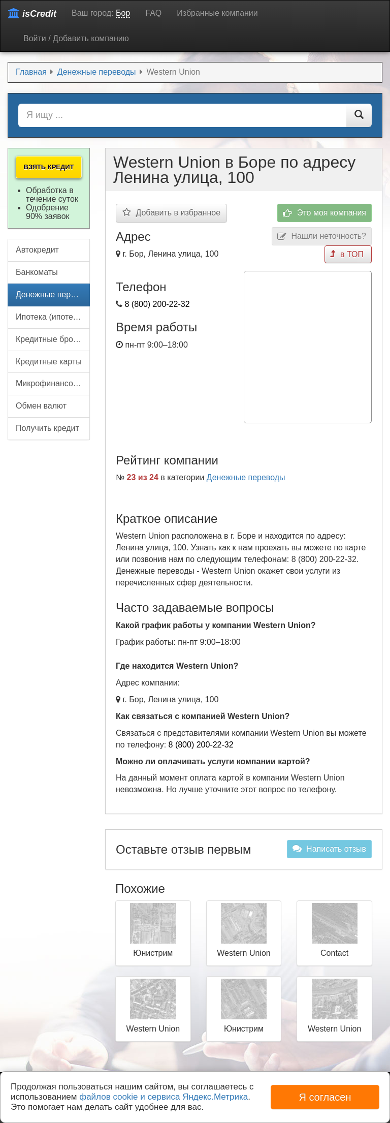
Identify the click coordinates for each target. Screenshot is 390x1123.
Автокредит (37, 249)
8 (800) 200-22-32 (156, 304)
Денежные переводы (246, 477)
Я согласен (325, 1097)
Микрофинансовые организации (53, 383)
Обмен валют (41, 405)
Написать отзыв (329, 848)
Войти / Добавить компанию (76, 38)
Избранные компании (217, 13)
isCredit (32, 13)
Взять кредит (48, 167)
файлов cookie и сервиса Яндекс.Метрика (163, 1097)
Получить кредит (47, 428)
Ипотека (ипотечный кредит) (53, 317)
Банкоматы (37, 272)
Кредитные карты (49, 361)
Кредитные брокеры (53, 339)
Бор (123, 13)
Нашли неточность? (321, 236)
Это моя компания (324, 213)
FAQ (153, 13)
